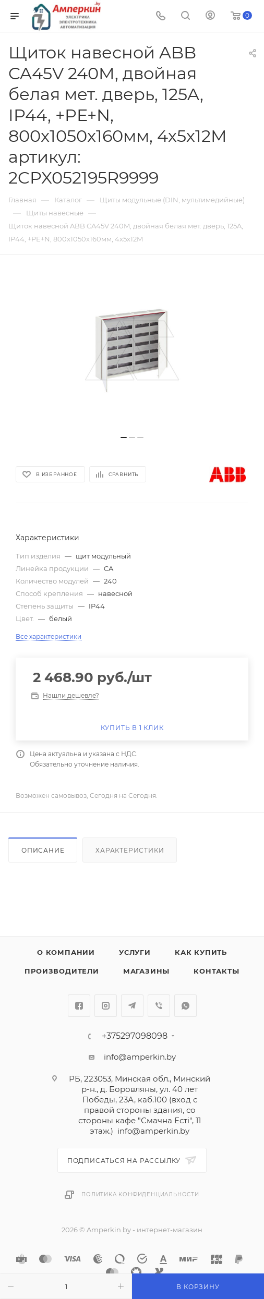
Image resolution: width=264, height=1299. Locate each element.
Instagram (105, 1005)
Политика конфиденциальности (140, 1194)
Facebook (79, 1005)
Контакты (216, 971)
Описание (42, 850)
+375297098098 (134, 1036)
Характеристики (129, 850)
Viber (159, 1005)
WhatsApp (185, 1005)
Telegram (132, 1005)
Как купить (201, 952)
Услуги (135, 952)
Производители (62, 971)
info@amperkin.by (140, 1057)
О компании (66, 952)
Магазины (146, 971)
